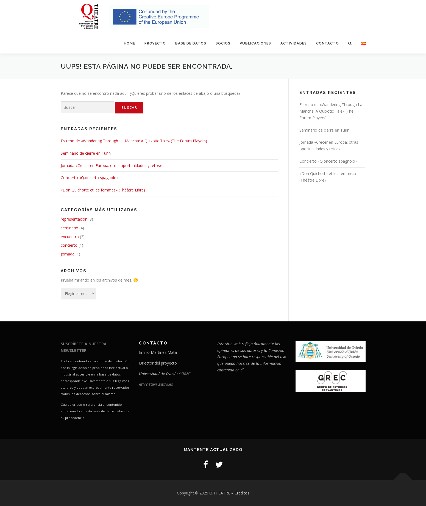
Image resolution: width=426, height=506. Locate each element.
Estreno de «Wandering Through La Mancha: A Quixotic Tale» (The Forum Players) (134, 140)
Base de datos (190, 43)
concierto (69, 245)
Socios (223, 43)
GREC (185, 373)
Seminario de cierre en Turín (86, 153)
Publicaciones (255, 43)
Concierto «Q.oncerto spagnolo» (89, 177)
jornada (67, 254)
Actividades (293, 43)
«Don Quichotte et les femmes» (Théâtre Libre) (103, 190)
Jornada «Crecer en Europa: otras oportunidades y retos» (111, 165)
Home (129, 43)
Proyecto (155, 43)
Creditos (242, 493)
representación (74, 219)
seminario (69, 227)
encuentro (70, 236)
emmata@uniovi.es (156, 384)
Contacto (327, 43)
